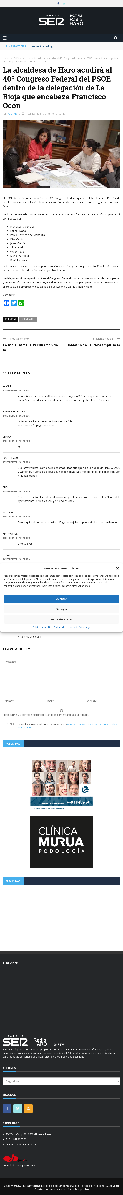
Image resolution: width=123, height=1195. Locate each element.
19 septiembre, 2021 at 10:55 (16, 538)
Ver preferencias (61, 619)
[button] (117, 568)
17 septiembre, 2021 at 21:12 (16, 441)
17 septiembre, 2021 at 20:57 (16, 415)
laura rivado (27, 319)
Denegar (61, 609)
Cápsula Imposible (78, 1189)
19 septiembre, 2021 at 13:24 (16, 559)
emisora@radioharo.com (23, 1144)
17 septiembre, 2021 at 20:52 (16, 390)
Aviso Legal (85, 627)
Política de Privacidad (92, 1185)
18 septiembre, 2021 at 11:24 (16, 516)
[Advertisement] (61, 917)
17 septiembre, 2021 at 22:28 (16, 462)
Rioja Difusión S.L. (33, 1185)
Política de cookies (42, 627)
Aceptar (61, 599)
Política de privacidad (65, 627)
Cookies (39, 1189)
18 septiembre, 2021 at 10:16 (16, 491)
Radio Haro (12, 113)
